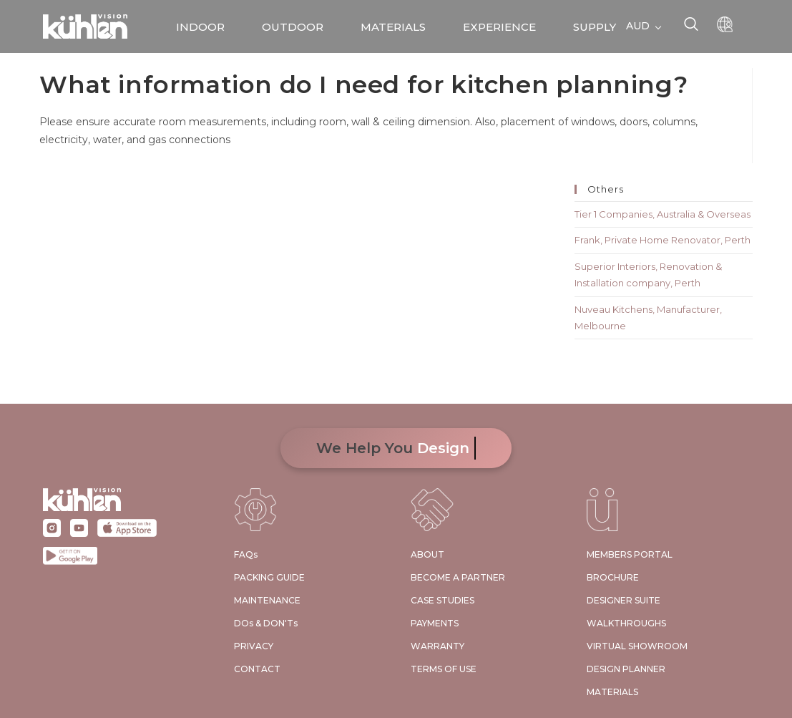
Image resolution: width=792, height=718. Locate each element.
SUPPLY (594, 27)
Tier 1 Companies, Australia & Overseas (663, 214)
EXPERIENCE (499, 27)
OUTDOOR (292, 27)
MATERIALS (393, 27)
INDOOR (200, 27)
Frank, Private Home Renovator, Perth (663, 240)
